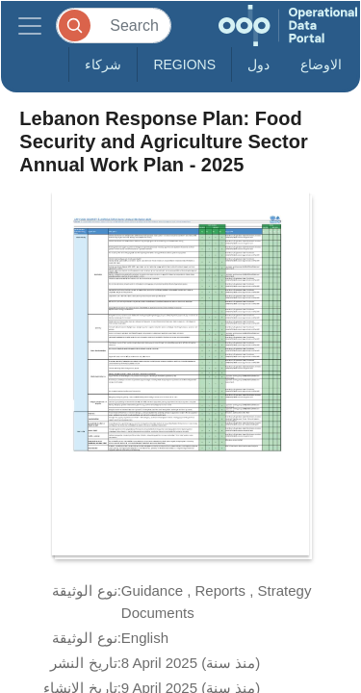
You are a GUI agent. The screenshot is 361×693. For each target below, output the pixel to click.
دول (258, 64)
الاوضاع (321, 64)
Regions (184, 64)
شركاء (103, 64)
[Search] (113, 25)
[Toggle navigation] (30, 25)
